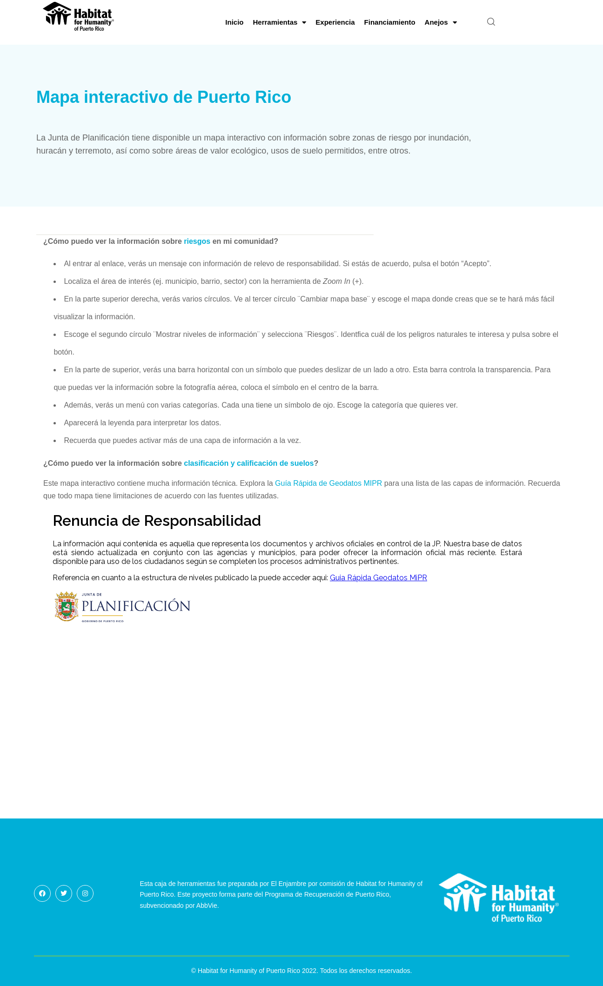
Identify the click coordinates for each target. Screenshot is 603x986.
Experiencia (335, 22)
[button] (491, 22)
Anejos (441, 22)
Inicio (234, 22)
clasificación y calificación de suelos (249, 463)
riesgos (197, 241)
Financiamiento (389, 22)
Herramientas (279, 22)
